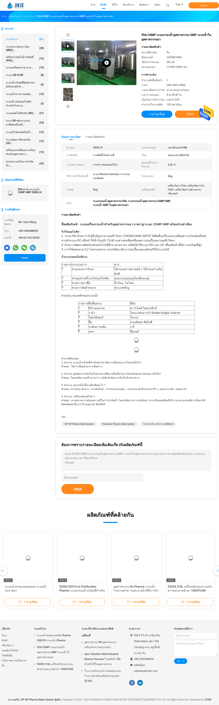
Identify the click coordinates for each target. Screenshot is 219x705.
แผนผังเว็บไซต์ (10, 650)
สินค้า (5, 640)
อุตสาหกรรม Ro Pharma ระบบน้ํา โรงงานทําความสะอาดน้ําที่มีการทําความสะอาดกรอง (136, 590)
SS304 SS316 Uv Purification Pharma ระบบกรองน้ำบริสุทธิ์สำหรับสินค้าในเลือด (82, 590)
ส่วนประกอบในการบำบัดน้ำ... (25, 163)
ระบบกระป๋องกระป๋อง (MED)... (25, 48)
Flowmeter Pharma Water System (118, 424)
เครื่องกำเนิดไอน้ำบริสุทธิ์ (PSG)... (25, 59)
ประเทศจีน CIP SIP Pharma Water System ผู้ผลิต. (35, 699)
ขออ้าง (204, 5)
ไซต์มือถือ (7, 655)
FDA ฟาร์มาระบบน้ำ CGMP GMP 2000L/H (29, 191)
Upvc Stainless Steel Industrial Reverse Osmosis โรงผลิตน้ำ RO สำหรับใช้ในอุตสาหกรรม (102, 659)
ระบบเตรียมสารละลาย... (25, 67)
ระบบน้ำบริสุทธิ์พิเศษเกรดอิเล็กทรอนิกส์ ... (25, 84)
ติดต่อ (25, 257)
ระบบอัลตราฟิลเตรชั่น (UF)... (25, 141)
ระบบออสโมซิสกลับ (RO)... (25, 113)
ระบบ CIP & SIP (25, 75)
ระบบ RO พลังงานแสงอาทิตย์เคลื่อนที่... (25, 122)
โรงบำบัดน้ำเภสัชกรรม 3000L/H (158, 424)
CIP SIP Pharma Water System (79, 424)
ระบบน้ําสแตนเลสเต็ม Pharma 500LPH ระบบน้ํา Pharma (54, 638)
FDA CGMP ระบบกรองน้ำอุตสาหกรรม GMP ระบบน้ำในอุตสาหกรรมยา (53, 652)
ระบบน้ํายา (25, 39)
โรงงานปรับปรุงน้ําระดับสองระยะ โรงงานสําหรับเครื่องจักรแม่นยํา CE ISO (102, 675)
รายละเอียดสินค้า (95, 136)
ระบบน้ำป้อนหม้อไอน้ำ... (25, 132)
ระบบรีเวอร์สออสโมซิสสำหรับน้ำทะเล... (25, 103)
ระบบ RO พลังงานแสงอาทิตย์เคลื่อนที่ (97, 632)
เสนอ (78, 489)
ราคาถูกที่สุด (157, 114)
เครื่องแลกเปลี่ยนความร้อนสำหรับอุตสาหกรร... (25, 152)
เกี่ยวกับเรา (8, 645)
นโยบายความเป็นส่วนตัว (14, 663)
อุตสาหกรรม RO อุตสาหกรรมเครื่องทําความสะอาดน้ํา (100, 645)
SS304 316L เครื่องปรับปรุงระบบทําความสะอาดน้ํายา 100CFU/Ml (55, 667)
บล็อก (157, 4)
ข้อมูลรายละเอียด (71, 136)
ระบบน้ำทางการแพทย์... (25, 94)
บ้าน (4, 635)
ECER (208, 699)
